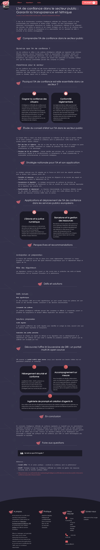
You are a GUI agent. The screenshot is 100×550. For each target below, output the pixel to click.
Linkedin (86, 519)
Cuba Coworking (70, 525)
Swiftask (14, 527)
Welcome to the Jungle (91, 517)
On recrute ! (45, 525)
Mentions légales (47, 515)
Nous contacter (46, 521)
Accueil (18, 15)
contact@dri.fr (69, 544)
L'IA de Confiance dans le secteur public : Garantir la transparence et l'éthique (40, 15)
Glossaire (44, 527)
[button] (19, 2)
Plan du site (45, 523)
